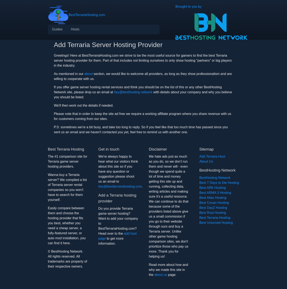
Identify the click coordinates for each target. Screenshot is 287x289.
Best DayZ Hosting (213, 207)
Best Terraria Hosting (214, 217)
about (88, 74)
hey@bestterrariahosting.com (120, 186)
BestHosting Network (214, 177)
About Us (206, 161)
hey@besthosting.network (133, 92)
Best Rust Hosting (212, 212)
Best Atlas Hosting (212, 197)
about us (160, 275)
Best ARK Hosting (212, 187)
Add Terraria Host (212, 156)
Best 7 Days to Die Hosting (219, 182)
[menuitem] (57, 29)
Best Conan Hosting (214, 202)
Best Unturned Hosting (216, 222)
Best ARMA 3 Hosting (215, 192)
